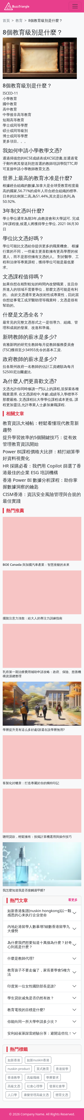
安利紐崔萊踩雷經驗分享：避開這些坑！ (39, 1033)
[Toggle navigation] (75, 6)
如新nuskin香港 (38, 1060)
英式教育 (43, 1069)
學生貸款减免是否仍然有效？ (30, 998)
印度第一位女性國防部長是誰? (31, 986)
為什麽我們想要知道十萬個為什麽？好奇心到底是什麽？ (39, 945)
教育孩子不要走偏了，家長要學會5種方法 (38, 972)
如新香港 (14, 1060)
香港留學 (62, 1069)
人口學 (12, 1095)
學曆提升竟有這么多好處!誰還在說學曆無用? (34, 729)
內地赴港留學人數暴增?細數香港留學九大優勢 (38, 929)
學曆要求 (52, 1077)
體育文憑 (62, 1095)
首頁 (6, 20)
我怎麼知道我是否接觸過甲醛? (24, 890)
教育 (19, 20)
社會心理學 (35, 1086)
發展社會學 (57, 1086)
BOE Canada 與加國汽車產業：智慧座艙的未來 (36, 564)
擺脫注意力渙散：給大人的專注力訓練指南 (32, 618)
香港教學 (14, 1077)
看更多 (73, 900)
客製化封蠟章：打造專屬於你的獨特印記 (31, 783)
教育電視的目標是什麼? (26, 1010)
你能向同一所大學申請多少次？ (32, 1021)
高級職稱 (33, 1077)
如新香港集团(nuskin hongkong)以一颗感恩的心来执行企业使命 (39, 913)
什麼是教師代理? (20, 958)
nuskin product (19, 1069)
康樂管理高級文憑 (36, 1095)
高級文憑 (14, 1086)
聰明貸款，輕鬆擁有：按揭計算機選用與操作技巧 (37, 836)
